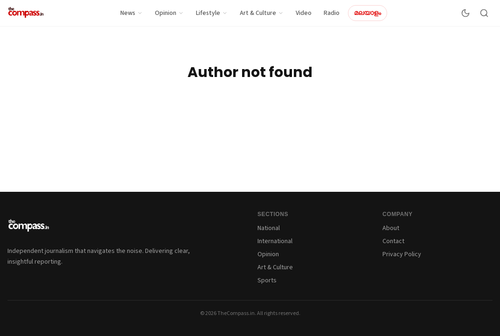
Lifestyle (212, 13)
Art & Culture (262, 13)
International (274, 241)
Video (304, 13)
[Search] (484, 13)
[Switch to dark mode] (465, 13)
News (131, 13)
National (268, 228)
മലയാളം (367, 13)
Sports (267, 280)
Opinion (169, 13)
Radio (332, 13)
